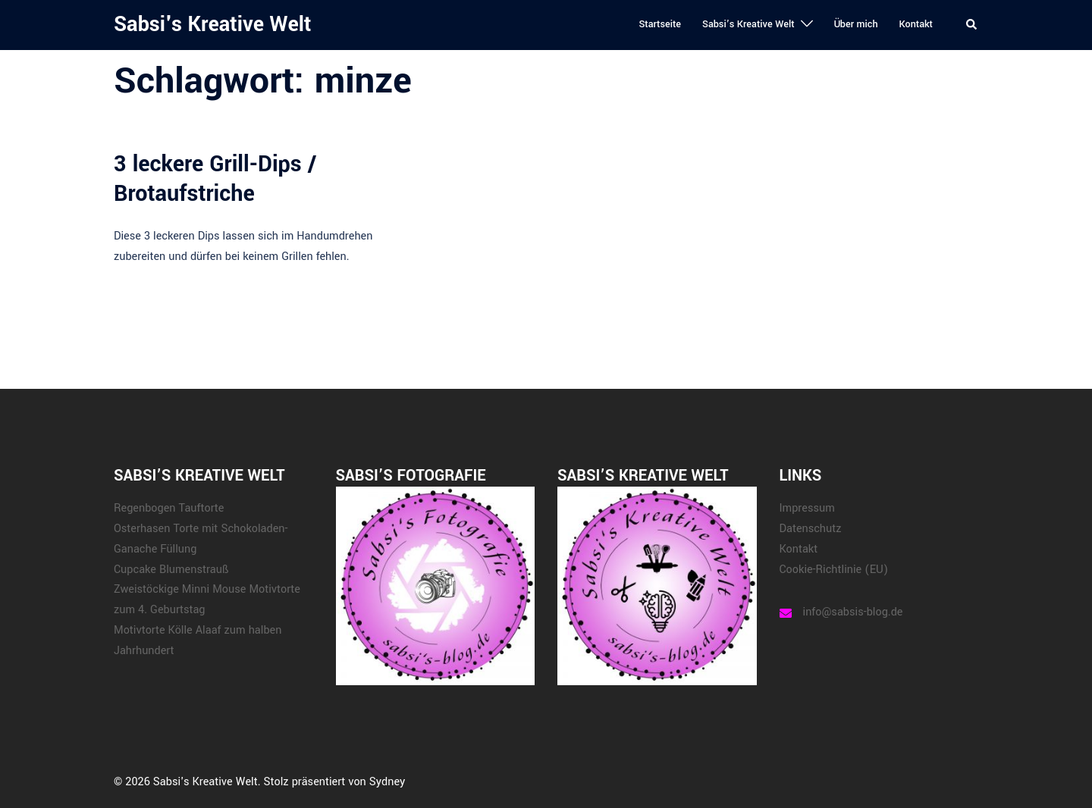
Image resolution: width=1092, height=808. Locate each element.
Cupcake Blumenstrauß (171, 570)
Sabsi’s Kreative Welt (748, 24)
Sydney (387, 782)
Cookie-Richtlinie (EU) (834, 570)
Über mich (856, 24)
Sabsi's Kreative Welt (212, 24)
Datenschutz (811, 529)
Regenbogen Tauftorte (169, 508)
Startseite (660, 24)
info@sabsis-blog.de (853, 612)
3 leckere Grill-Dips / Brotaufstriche (215, 178)
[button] (972, 25)
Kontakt (916, 24)
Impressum (807, 508)
